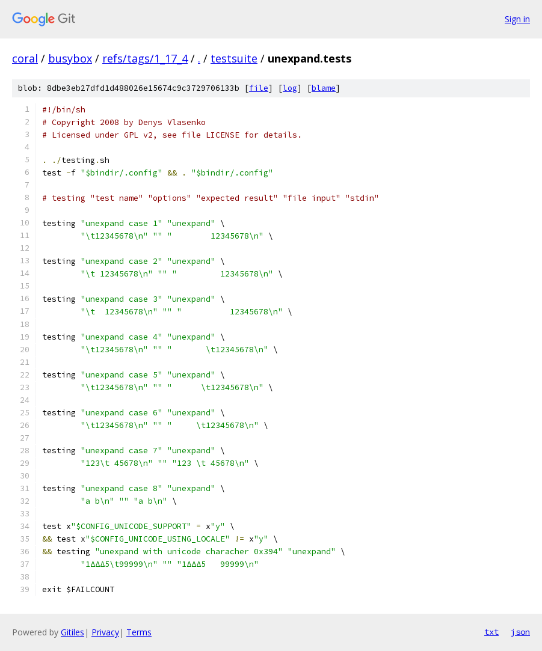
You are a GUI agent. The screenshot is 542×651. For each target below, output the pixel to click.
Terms (139, 632)
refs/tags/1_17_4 (145, 58)
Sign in (517, 19)
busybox (70, 58)
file (258, 88)
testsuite (234, 58)
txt (491, 631)
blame (324, 88)
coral (25, 58)
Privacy (105, 632)
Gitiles (72, 632)
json (520, 631)
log (290, 88)
